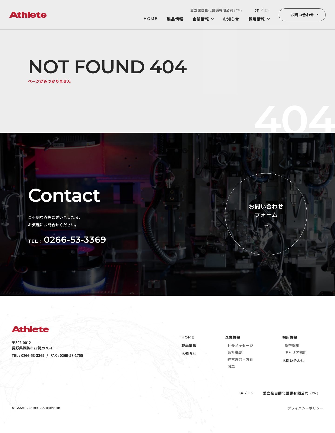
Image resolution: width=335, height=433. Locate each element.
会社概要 (235, 352)
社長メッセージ (240, 345)
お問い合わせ (302, 14)
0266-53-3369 (75, 239)
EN (267, 10)
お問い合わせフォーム (266, 214)
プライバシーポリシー (305, 408)
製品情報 (175, 19)
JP (257, 10)
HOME (150, 19)
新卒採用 (292, 345)
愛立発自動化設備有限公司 (217, 10)
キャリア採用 (296, 352)
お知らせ (231, 19)
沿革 (231, 366)
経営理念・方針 (240, 359)
